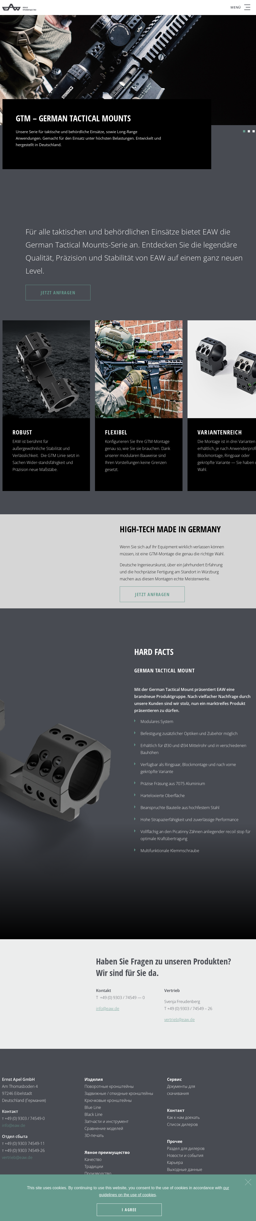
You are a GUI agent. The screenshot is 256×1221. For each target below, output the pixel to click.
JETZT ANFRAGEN (58, 293)
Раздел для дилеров (185, 1148)
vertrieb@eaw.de (179, 1019)
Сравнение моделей (103, 1128)
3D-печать (94, 1135)
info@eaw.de (13, 1125)
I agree (129, 1209)
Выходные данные (184, 1169)
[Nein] (248, 1181)
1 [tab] (244, 131)
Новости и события (185, 1155)
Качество (93, 1159)
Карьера (175, 1162)
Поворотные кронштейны (109, 1086)
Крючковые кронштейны (108, 1100)
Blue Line (92, 1107)
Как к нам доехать (183, 1117)
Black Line (93, 1114)
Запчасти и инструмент (106, 1121)
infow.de (107, 1008)
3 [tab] (253, 131)
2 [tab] (249, 131)
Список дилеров (182, 1124)
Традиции (93, 1166)
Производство (97, 1173)
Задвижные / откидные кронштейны (119, 1093)
